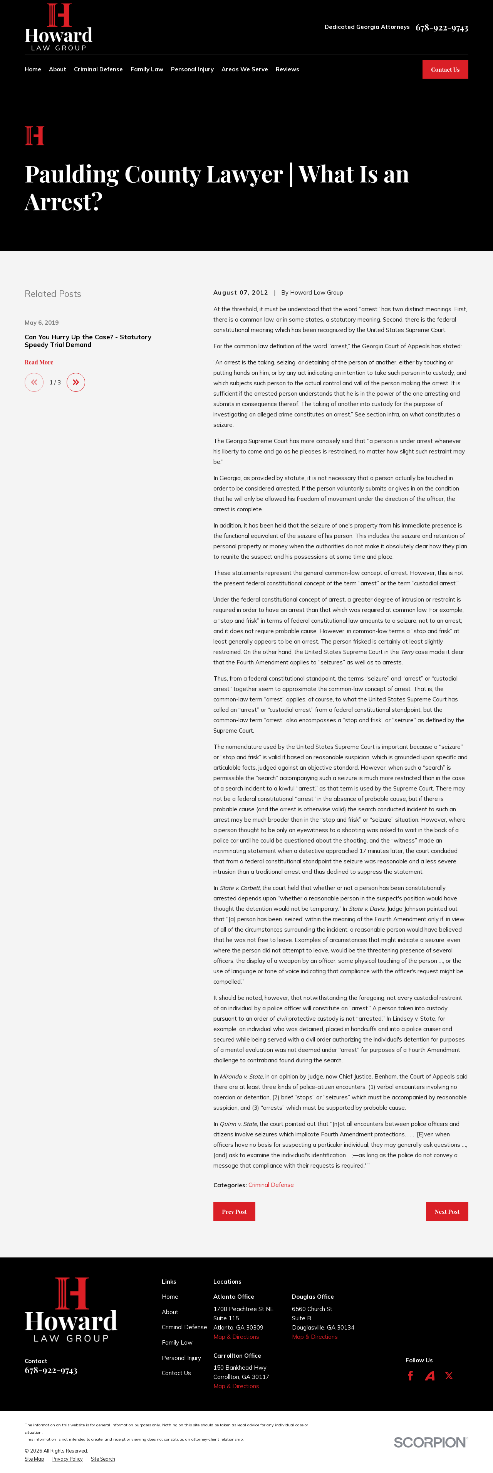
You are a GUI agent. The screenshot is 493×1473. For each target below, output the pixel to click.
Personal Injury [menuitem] (192, 69)
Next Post (447, 1211)
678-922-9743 (442, 27)
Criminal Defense (271, 1184)
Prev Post (234, 1211)
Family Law (177, 1342)
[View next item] (76, 382)
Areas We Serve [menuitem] (244, 69)
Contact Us (445, 69)
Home (170, 1296)
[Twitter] (449, 1376)
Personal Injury (181, 1358)
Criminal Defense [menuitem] (98, 69)
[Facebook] (411, 1376)
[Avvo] (430, 1376)
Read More (39, 362)
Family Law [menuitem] (147, 69)
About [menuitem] (57, 69)
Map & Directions (236, 1336)
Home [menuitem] (33, 69)
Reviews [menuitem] (287, 69)
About (170, 1312)
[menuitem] (34, 1459)
